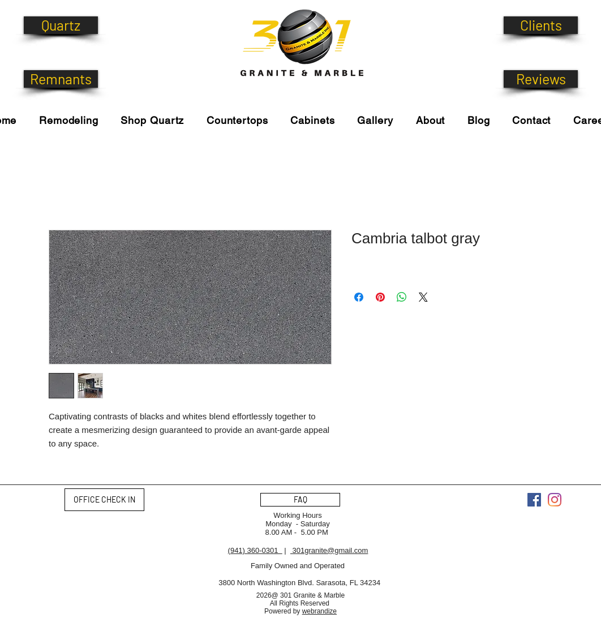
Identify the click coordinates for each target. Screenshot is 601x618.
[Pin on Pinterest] (380, 297)
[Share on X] (423, 297)
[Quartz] (61, 25)
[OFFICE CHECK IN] (104, 499)
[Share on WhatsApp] (402, 297)
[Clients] (541, 25)
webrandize (319, 611)
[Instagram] (554, 500)
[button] (152, 120)
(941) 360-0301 (255, 550)
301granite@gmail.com (329, 550)
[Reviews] (541, 79)
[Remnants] (61, 79)
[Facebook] (534, 500)
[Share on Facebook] (359, 297)
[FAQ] (300, 500)
